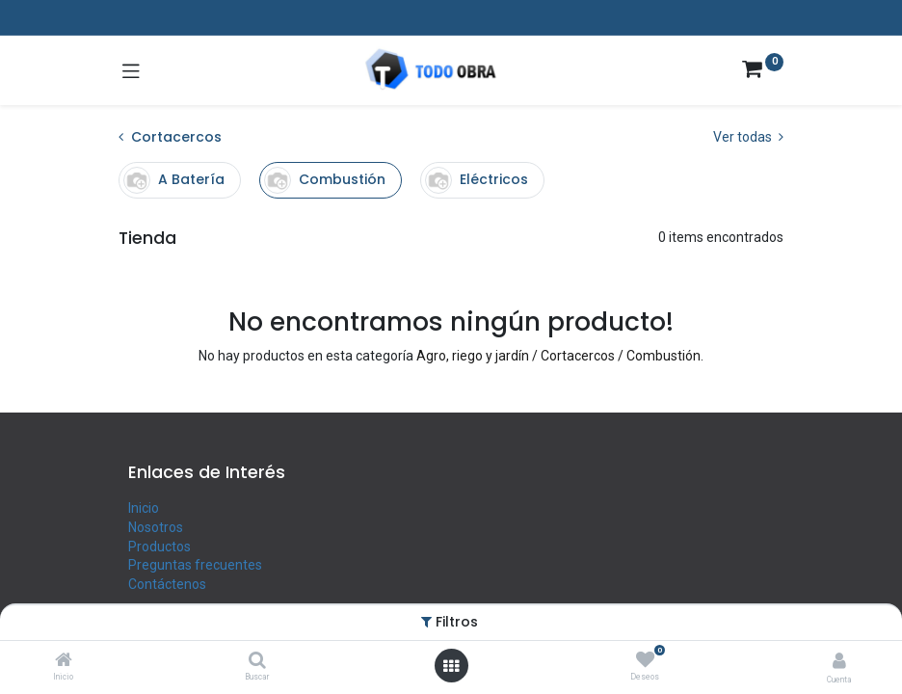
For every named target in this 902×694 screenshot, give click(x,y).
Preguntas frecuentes (195, 565)
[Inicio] (63, 661)
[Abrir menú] (451, 666)
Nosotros (155, 527)
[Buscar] (257, 661)
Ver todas (748, 137)
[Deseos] (645, 660)
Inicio (143, 508)
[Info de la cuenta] (839, 661)
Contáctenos (167, 584)
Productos (159, 546)
